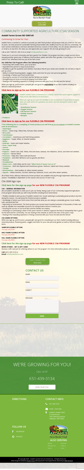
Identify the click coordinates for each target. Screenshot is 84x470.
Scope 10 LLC (31, 461)
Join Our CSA (42, 387)
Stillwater (50, 443)
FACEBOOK (18, 433)
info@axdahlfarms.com (39, 52)
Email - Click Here (54, 411)
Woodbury (63, 446)
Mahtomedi (63, 443)
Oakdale (50, 448)
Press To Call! (15, 2)
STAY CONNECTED (37, 261)
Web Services (69, 461)
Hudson (62, 448)
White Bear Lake (52, 446)
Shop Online (42, 24)
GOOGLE (17, 438)
